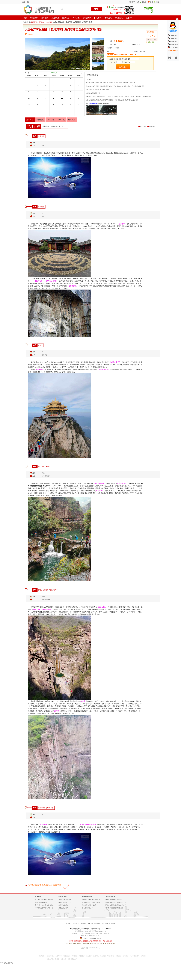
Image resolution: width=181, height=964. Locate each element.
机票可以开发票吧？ (65, 899)
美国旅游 (81, 956)
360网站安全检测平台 (6, 963)
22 (62, 98)
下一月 (80, 73)
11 (29, 91)
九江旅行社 (50, 956)
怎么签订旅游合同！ (88, 908)
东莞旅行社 (110, 956)
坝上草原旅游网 (134, 956)
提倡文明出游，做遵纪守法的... (91, 902)
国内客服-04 (173, 44)
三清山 (57, 959)
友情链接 (112, 923)
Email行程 (152, 126)
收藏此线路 (151, 42)
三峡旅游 (143, 956)
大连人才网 (58, 956)
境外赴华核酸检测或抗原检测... (114, 908)
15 (62, 91)
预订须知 (83, 923)
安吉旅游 (118, 956)
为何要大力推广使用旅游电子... (91, 899)
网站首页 (34, 22)
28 (53, 104)
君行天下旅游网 (72, 959)
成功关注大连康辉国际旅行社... (44, 899)
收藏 (137, 2)
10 (78, 85)
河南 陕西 (49, 22)
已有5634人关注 (151, 39)
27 (45, 104)
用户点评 (50, 120)
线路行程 (29, 120)
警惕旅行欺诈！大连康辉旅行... (114, 902)
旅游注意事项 (110, 896)
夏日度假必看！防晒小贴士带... (114, 905)
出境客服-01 (173, 35)
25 (29, 104)
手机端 (144, 2)
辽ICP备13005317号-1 (94, 936)
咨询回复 (61, 120)
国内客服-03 (173, 41)
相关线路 (71, 120)
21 (53, 98)
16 (70, 91)
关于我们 (105, 923)
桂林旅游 (63, 959)
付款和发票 (63, 896)
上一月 (27, 73)
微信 (157, 2)
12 (37, 91)
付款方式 (76, 923)
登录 (28, 2)
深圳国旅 (74, 956)
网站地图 (90, 923)
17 (78, 91)
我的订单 (132, 2)
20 (45, 98)
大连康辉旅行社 (93, 103)
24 (78, 98)
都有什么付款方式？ (65, 902)
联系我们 (97, 923)
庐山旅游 (89, 956)
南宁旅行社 (66, 956)
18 (29, 98)
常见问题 (38, 896)
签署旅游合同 (87, 896)
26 (37, 104)
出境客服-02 (173, 38)
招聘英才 (69, 923)
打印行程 (143, 126)
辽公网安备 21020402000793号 (90, 948)
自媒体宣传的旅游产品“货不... (114, 899)
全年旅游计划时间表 (41, 902)
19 (37, 98)
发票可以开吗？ (63, 905)
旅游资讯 (96, 956)
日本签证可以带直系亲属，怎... (44, 908)
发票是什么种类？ (64, 908)
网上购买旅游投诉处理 (89, 905)
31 (78, 104)
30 (70, 104)
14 (53, 91)
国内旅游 (41, 22)
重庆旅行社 (50, 959)
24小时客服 (173, 47)
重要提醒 (40, 120)
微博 (151, 2)
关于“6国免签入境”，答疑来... (44, 905)
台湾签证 (125, 956)
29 (62, 104)
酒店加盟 (103, 956)
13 (45, 91)
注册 (23, 2)
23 (70, 98)
